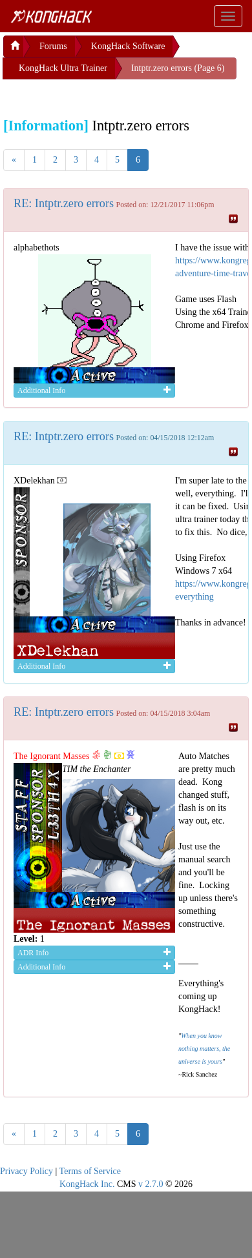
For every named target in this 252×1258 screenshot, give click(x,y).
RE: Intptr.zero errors (64, 203)
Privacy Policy (26, 1171)
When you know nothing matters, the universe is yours (204, 1048)
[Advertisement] (106, 95)
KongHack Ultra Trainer (63, 68)
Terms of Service (90, 1171)
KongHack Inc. (87, 1184)
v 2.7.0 (150, 1184)
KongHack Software (128, 46)
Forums (53, 46)
